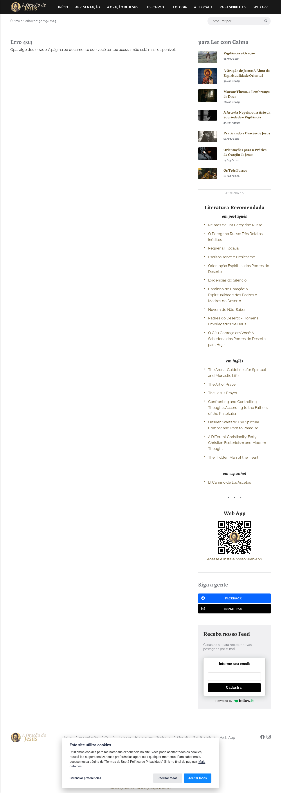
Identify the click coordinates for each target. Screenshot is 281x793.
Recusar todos (168, 778)
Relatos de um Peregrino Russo (235, 225)
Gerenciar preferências (85, 778)
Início (63, 7)
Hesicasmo (155, 7)
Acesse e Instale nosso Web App (234, 559)
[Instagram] (269, 737)
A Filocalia (203, 7)
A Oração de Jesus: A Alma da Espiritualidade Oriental (246, 73)
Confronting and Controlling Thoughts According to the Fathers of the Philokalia (238, 407)
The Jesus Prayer (222, 393)
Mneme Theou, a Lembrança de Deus (246, 94)
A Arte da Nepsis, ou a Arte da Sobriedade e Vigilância (246, 114)
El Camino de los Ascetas (229, 482)
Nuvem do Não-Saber (227, 309)
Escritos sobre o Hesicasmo (231, 257)
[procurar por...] (239, 21)
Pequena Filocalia (223, 248)
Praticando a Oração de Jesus (246, 133)
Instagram (222, 608)
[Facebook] (262, 737)
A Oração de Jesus (122, 7)
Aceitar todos (197, 778)
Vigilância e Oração (239, 53)
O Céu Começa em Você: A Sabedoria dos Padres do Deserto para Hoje (237, 339)
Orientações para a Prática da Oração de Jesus (245, 152)
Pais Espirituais (233, 7)
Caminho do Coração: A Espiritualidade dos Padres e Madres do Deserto (232, 295)
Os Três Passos (235, 170)
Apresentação (87, 7)
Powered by (234, 700)
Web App (261, 7)
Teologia (179, 7)
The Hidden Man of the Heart (233, 457)
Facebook (221, 598)
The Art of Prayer (222, 384)
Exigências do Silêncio (227, 280)
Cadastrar (234, 687)
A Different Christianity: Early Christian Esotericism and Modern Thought (237, 443)
